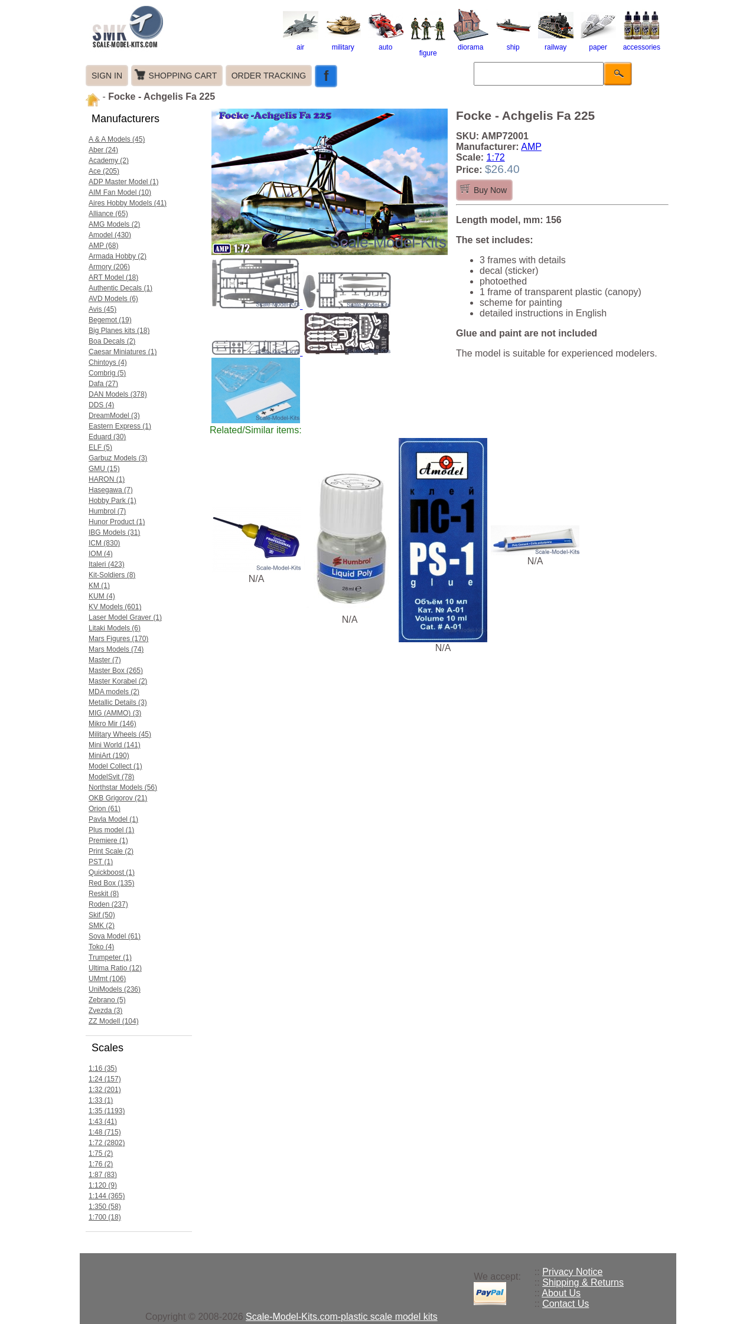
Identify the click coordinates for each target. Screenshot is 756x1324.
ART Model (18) (113, 277)
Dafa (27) (103, 384)
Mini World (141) (115, 745)
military (343, 43)
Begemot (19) (110, 320)
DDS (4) (101, 405)
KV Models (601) (115, 607)
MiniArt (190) (109, 755)
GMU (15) (104, 469)
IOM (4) (101, 554)
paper (598, 43)
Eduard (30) (107, 437)
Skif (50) (102, 915)
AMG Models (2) (114, 224)
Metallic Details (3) (118, 702)
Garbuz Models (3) (118, 458)
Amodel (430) (110, 235)
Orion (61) (104, 809)
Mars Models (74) (116, 649)
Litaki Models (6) (115, 628)
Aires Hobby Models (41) (128, 203)
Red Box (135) (111, 883)
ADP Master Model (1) (123, 182)
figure (428, 49)
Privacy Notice (572, 1272)
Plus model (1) (111, 830)
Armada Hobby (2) (117, 256)
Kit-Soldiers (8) (112, 575)
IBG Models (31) (114, 532)
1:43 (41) (103, 1121)
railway (555, 43)
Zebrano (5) (107, 1000)
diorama (470, 43)
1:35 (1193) (107, 1111)
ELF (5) (100, 447)
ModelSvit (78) (111, 777)
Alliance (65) (108, 214)
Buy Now (490, 190)
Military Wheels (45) (120, 734)
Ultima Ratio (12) (115, 968)
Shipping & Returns (583, 1282)
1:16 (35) (103, 1068)
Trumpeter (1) (110, 957)
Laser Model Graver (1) (125, 617)
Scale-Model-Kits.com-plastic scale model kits (342, 1317)
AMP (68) (103, 245)
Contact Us (565, 1304)
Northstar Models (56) (123, 787)
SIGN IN (107, 75)
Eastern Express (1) (120, 426)
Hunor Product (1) (117, 522)
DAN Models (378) (118, 394)
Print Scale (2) (111, 851)
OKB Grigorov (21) (118, 798)
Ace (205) (104, 171)
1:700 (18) (105, 1217)
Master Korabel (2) (118, 681)
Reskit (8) (104, 894)
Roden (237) (108, 904)
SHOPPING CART (183, 75)
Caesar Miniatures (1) (123, 352)
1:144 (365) (107, 1196)
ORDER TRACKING (269, 75)
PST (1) (101, 862)
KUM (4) (102, 596)
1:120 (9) (103, 1185)
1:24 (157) (105, 1079)
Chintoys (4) (108, 362)
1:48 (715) (105, 1132)
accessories (641, 43)
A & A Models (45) (117, 139)
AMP (531, 147)
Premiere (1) (108, 840)
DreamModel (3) (114, 415)
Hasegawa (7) (111, 490)
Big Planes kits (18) (119, 330)
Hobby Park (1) (112, 500)
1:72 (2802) (107, 1143)
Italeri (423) (107, 564)
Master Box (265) (116, 670)
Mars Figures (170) (118, 639)
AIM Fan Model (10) (120, 192)
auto (385, 43)
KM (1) (99, 585)
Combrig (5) (107, 373)
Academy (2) (109, 160)
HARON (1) (107, 479)
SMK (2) (102, 925)
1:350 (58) (105, 1206)
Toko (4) (101, 947)
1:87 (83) (103, 1175)
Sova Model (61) (115, 936)
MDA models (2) (114, 692)
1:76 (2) (101, 1164)
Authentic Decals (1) (120, 288)
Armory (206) (109, 267)
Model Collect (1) (115, 766)
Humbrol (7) (107, 511)
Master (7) (105, 660)
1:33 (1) (101, 1100)
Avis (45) (102, 309)
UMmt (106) (107, 979)
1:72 (496, 157)
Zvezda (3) (105, 1010)
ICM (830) (104, 543)
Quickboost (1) (112, 872)
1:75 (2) (101, 1153)
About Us (561, 1293)
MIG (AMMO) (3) (115, 713)
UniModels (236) (115, 989)
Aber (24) (103, 150)
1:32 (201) (105, 1090)
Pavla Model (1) (113, 819)
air (300, 43)
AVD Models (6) (113, 299)
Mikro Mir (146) (112, 724)
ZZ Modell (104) (114, 1021)
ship (513, 43)
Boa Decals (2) (112, 341)
